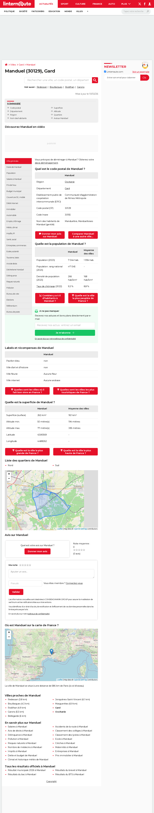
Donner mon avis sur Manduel (50, 235)
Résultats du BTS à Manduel (69, 774)
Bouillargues (56, 87)
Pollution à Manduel (18, 739)
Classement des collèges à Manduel (73, 730)
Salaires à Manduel (17, 726)
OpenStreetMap (80, 529)
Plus (126, 4)
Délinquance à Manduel (20, 735)
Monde (68, 11)
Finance (97, 4)
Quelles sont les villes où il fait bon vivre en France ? (27, 391)
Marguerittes (61, 703)
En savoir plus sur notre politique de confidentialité (55, 339)
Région (13, 115)
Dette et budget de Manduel (22, 755)
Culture (80, 4)
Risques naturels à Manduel (22, 743)
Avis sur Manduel (61, 118)
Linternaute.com (113, 71)
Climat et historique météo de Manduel (28, 759)
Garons (80, 87)
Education (54, 11)
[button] (9, 474)
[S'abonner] (126, 78)
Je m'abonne (63, 332)
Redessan (42, 87)
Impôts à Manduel (17, 751)
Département (16, 111)
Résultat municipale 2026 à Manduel (26, 770)
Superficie (58, 108)
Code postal (15, 108)
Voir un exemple (140, 71)
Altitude (57, 111)
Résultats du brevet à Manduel (70, 770)
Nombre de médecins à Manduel (25, 747)
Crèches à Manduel (65, 743)
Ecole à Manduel (63, 739)
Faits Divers (38, 11)
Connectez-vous (74, 583)
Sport (64, 4)
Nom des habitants (18, 118)
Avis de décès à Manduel (20, 730)
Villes (79, 11)
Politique (9, 11)
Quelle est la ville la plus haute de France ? (75, 452)
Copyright (51, 781)
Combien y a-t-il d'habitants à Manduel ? (50, 298)
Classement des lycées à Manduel (72, 735)
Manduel (30, 64)
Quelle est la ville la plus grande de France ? (27, 452)
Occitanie (70, 181)
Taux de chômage (45, 286)
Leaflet (60, 529)
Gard (21, 64)
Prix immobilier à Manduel (69, 755)
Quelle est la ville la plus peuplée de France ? (83, 298)
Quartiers (58, 115)
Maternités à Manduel (66, 747)
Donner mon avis (37, 551)
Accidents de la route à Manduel (71, 726)
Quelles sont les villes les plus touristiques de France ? (75, 391)
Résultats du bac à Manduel (22, 774)
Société (23, 11)
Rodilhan (69, 87)
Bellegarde (13, 716)
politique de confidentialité (38, 614)
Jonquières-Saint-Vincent (68, 699)
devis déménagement (46, 163)
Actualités (46, 4)
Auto (111, 4)
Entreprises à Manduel (67, 751)
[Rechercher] (136, 11)
